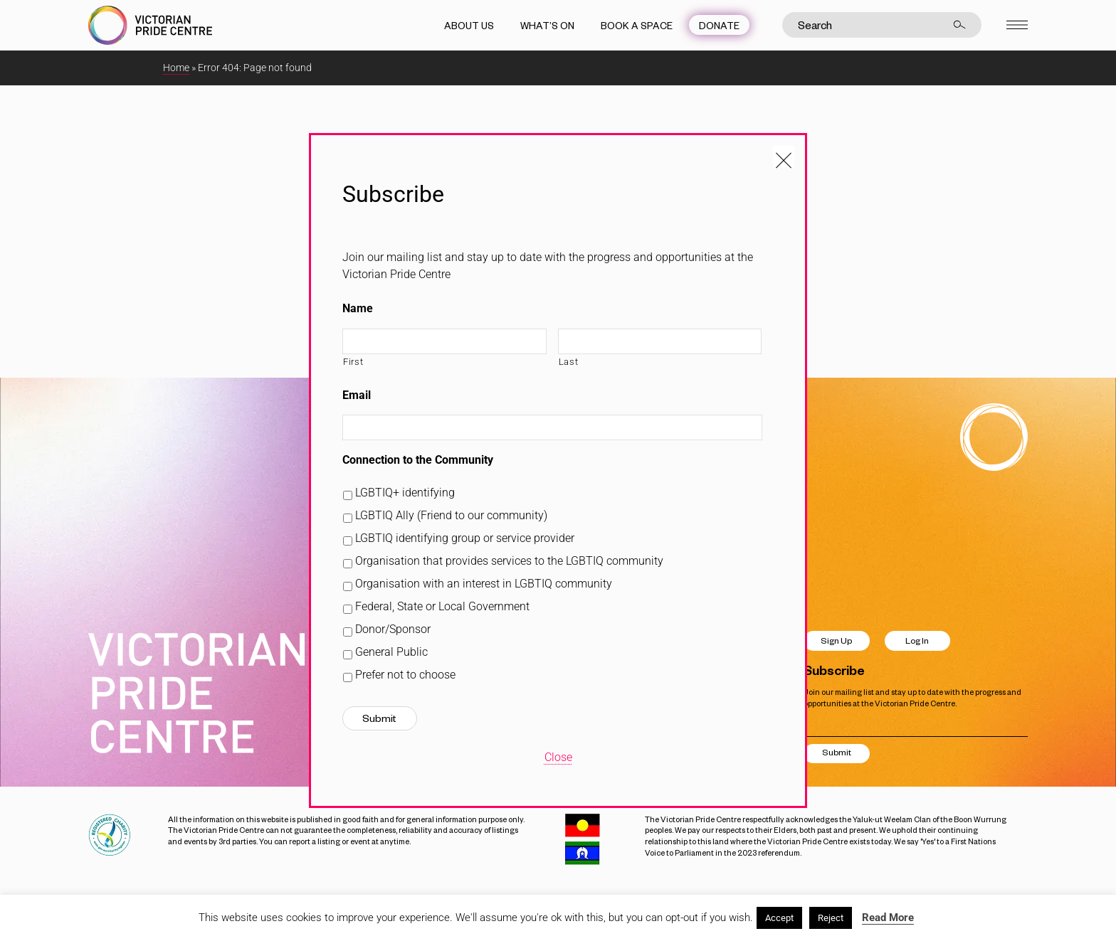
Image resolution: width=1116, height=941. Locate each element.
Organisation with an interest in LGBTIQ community (483, 583)
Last (569, 361)
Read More (888, 917)
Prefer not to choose (405, 674)
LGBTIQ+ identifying (405, 492)
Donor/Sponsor (393, 629)
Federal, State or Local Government (442, 606)
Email (356, 395)
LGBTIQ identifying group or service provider (464, 538)
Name (357, 308)
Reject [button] (830, 918)
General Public (391, 652)
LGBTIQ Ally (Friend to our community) (451, 515)
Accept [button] (779, 918)
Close (558, 757)
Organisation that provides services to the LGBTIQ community (509, 561)
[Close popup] (783, 156)
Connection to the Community (417, 460)
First (353, 361)
